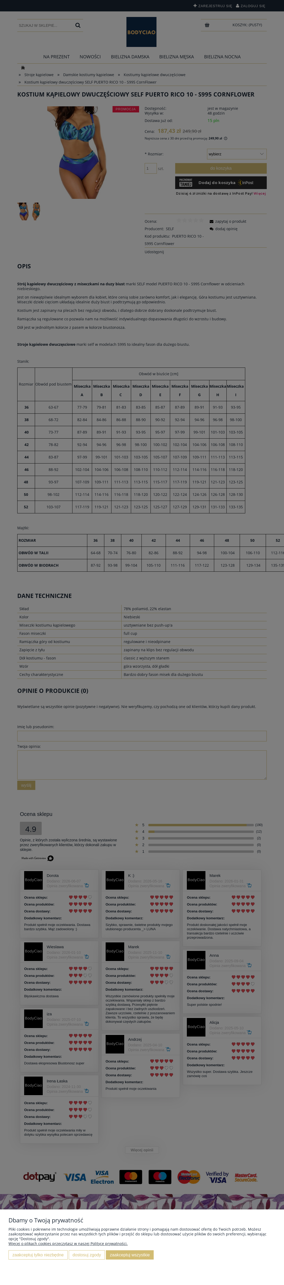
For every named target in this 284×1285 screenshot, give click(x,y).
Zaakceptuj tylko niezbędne (38, 1254)
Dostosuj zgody (86, 1254)
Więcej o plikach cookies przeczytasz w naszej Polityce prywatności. (68, 1243)
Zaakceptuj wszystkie (130, 1254)
